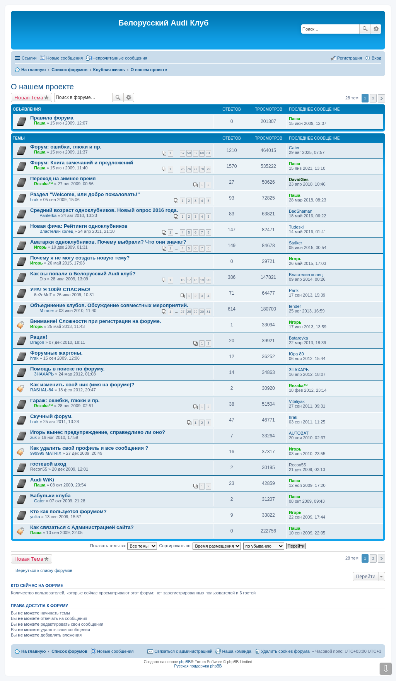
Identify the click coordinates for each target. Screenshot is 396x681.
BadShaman (300, 211)
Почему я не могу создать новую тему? (80, 258)
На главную (33, 651)
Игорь (40, 247)
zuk (33, 437)
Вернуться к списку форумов (43, 570)
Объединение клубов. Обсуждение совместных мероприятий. (109, 305)
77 (196, 169)
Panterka (47, 215)
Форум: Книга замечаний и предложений (81, 163)
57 (182, 153)
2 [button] (373, 98)
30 (202, 312)
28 (189, 312)
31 (208, 312)
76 (189, 169)
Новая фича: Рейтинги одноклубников (79, 226)
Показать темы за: (123, 545)
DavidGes (299, 179)
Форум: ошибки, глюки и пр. (65, 147)
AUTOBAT (299, 433)
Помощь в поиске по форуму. (67, 369)
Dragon (37, 342)
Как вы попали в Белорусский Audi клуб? (83, 273)
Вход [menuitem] (376, 58)
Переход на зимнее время (63, 178)
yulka (35, 516)
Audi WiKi (42, 480)
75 (182, 169)
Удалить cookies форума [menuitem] (285, 651)
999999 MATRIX (45, 453)
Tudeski (296, 227)
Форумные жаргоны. (56, 353)
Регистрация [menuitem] (349, 58)
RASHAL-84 (41, 389)
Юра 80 (296, 354)
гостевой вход (48, 464)
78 (202, 169)
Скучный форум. (51, 416)
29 (196, 312)
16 (182, 280)
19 (202, 280)
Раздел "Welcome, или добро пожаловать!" (85, 194)
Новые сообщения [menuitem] (64, 58)
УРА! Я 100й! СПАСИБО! (60, 289)
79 (208, 169)
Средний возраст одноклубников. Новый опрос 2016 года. (104, 210)
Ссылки (29, 58)
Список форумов (69, 651)
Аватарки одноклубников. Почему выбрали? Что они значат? (108, 242)
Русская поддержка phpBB (198, 666)
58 (189, 153)
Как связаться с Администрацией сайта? (82, 527)
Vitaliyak (297, 401)
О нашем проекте (42, 86)
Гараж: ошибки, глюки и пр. (64, 400)
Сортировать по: (200, 545)
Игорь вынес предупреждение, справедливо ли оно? (97, 432)
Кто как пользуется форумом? (68, 511)
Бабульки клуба (50, 495)
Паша (39, 123)
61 (208, 153)
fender (295, 306)
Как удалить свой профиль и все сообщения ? (89, 448)
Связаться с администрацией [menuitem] (183, 651)
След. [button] (381, 98)
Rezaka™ (43, 183)
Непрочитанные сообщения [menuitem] (119, 58)
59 (196, 153)
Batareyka (298, 338)
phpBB (185, 662)
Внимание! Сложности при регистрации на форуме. (95, 321)
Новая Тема (28, 97)
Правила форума (51, 118)
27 (182, 312)
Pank (294, 290)
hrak (34, 199)
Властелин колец (56, 231)
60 (202, 153)
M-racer (46, 310)
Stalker (295, 243)
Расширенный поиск (376, 29)
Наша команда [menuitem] (236, 651)
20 (208, 280)
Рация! (38, 337)
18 (196, 280)
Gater (294, 147)
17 (189, 280)
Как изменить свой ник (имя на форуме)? (82, 384)
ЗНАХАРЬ (44, 374)
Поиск (365, 29)
